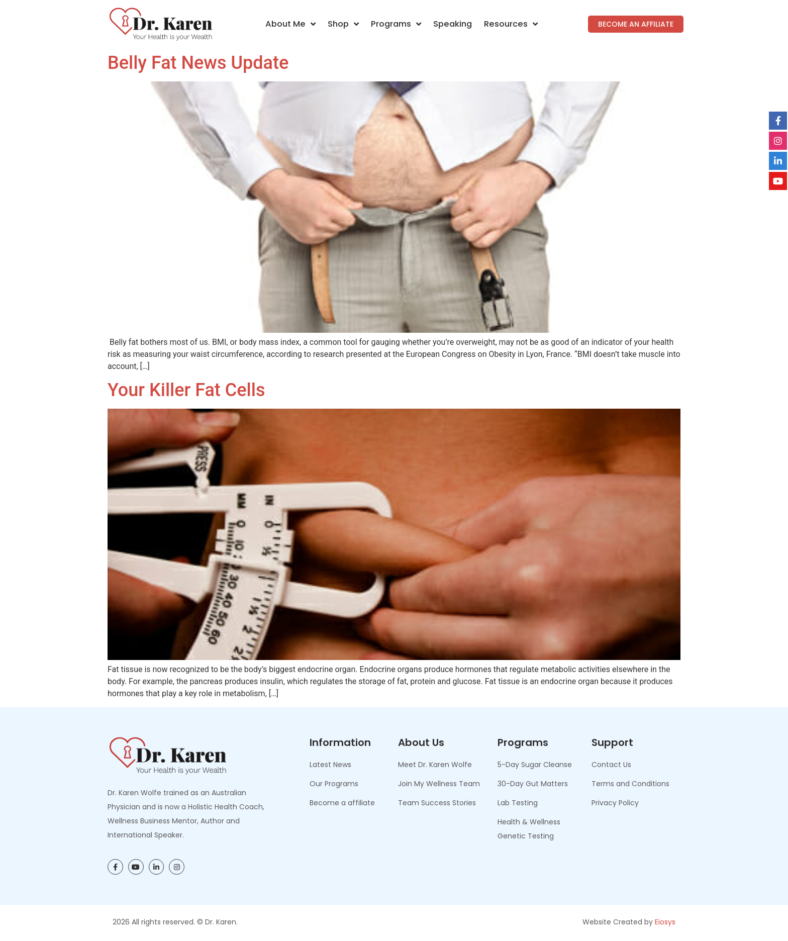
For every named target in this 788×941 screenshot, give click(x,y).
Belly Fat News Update (198, 62)
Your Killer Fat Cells (186, 390)
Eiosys (665, 922)
